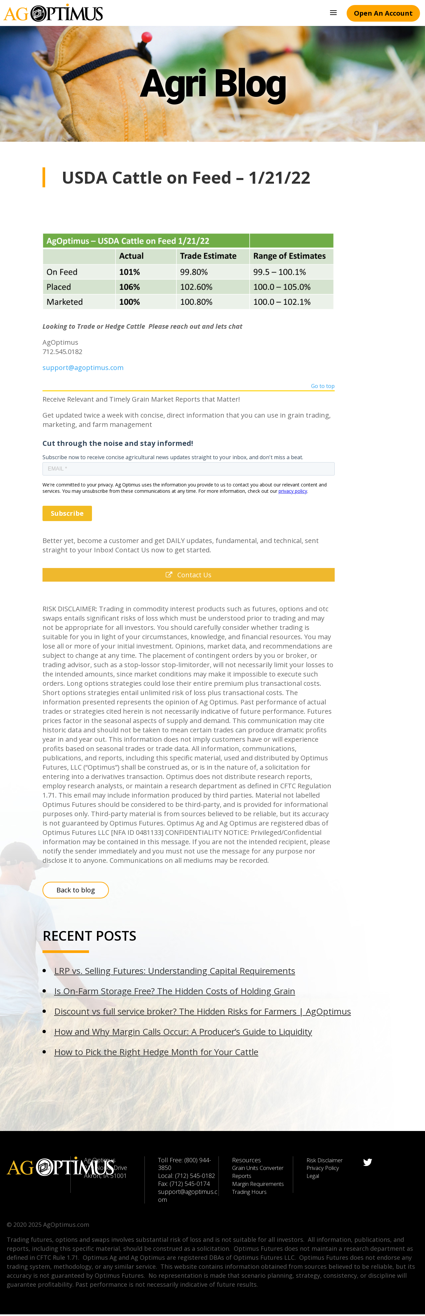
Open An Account (383, 13)
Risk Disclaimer (326, 1161)
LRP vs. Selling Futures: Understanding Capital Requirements (174, 972)
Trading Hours (251, 1193)
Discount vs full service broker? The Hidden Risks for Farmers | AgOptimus (202, 1013)
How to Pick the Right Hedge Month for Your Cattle (156, 1053)
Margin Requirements (261, 1185)
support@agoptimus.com (83, 367)
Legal (313, 1177)
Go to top (323, 386)
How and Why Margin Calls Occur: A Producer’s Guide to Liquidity (183, 1033)
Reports (243, 1177)
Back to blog (75, 891)
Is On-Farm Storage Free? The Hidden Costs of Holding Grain (174, 993)
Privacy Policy (324, 1169)
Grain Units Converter (261, 1169)
